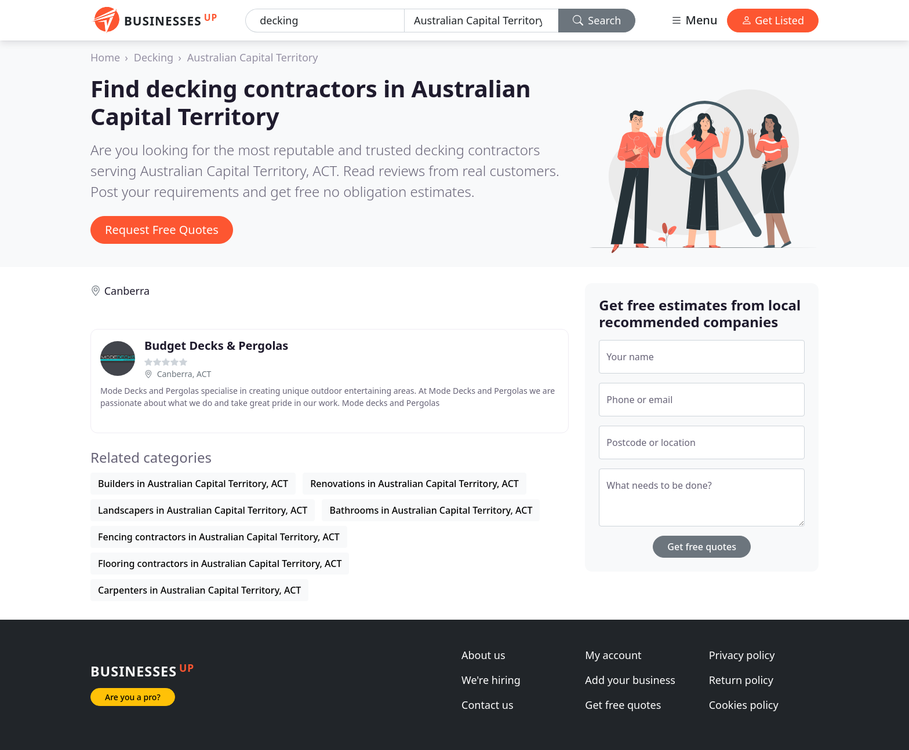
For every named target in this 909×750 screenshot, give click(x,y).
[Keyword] (325, 20)
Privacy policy (742, 655)
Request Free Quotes (162, 229)
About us (483, 655)
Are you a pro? (133, 697)
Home (105, 57)
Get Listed (772, 20)
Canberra (127, 291)
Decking (153, 57)
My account (613, 655)
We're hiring (491, 680)
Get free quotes (701, 546)
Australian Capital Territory (252, 57)
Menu (694, 20)
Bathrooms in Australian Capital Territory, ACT (430, 510)
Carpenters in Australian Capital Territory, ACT (199, 590)
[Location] (481, 20)
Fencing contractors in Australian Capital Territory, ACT (219, 537)
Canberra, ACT (184, 373)
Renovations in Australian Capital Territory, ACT (414, 483)
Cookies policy (744, 705)
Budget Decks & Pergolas (216, 345)
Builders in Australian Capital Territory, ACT (193, 483)
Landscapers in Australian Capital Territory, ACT (202, 510)
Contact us (487, 705)
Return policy (741, 680)
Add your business (630, 680)
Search (597, 20)
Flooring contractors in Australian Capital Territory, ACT (219, 563)
